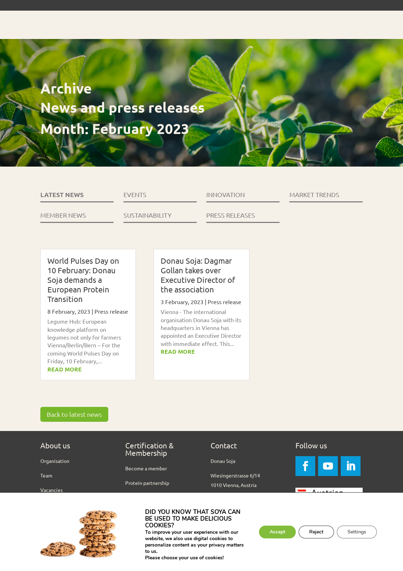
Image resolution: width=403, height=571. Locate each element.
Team (46, 475)
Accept (277, 531)
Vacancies (51, 490)
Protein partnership (147, 483)
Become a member (146, 468)
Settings (356, 531)
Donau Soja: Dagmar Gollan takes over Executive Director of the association (198, 275)
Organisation (54, 461)
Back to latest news (74, 414)
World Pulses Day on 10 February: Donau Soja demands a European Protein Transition (83, 279)
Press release (111, 311)
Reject (316, 531)
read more (64, 369)
